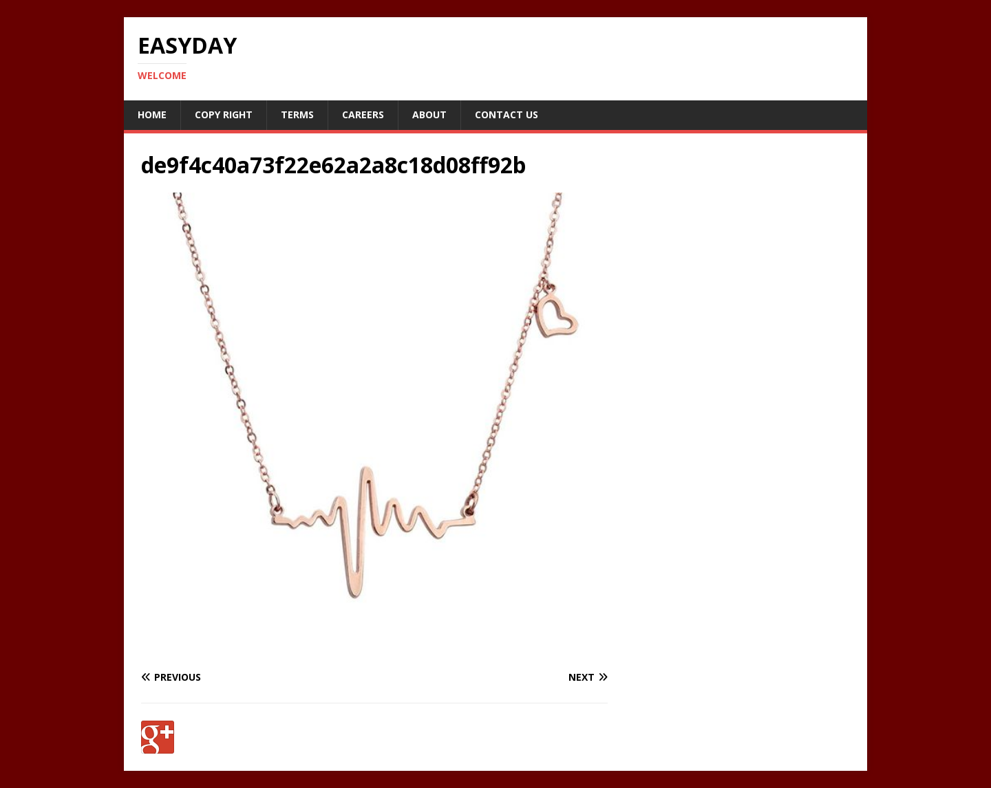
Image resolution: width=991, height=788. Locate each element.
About (429, 114)
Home (152, 114)
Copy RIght (224, 114)
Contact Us (506, 114)
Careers (363, 114)
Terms (297, 114)
